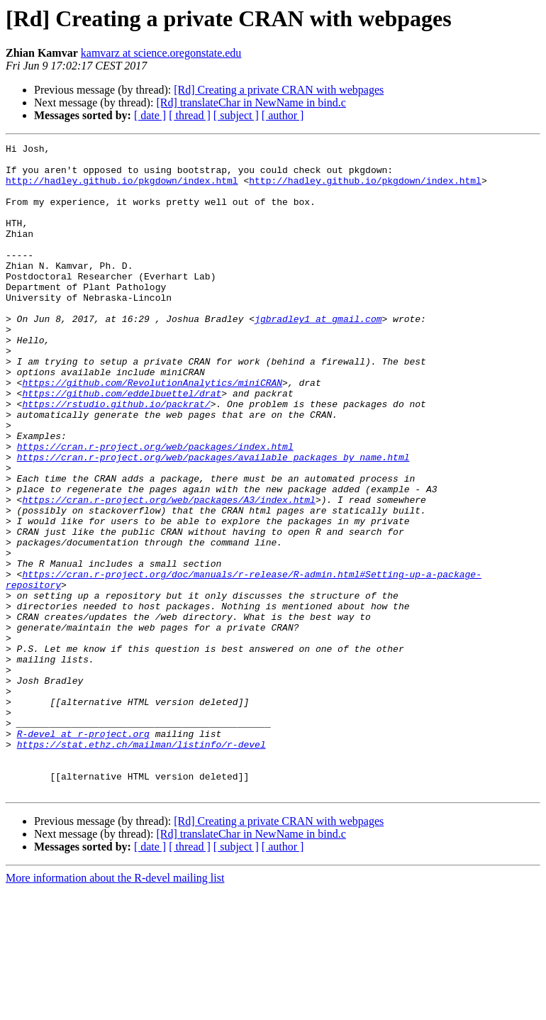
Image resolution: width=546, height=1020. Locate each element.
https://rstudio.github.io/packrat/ (116, 456)
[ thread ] (190, 115)
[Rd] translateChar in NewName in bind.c (250, 102)
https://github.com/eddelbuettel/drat (121, 444)
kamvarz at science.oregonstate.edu (161, 53)
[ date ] (150, 115)
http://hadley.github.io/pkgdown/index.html (122, 188)
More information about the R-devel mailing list (115, 1008)
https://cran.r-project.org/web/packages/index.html (155, 507)
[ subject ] (236, 115)
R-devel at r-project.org (83, 852)
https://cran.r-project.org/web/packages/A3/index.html (168, 571)
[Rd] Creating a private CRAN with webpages (279, 90)
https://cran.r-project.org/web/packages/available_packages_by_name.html (213, 520)
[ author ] (283, 115)
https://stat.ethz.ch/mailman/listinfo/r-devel (141, 865)
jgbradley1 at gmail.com (318, 354)
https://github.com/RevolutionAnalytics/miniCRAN (152, 431)
